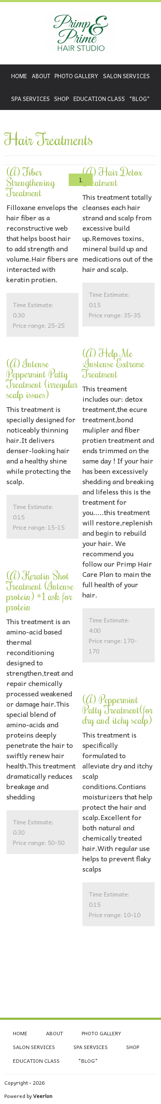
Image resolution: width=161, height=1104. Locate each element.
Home (19, 75)
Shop (61, 98)
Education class (99, 98)
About (41, 75)
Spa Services (30, 98)
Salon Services (126, 75)
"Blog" (139, 98)
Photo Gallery (76, 75)
